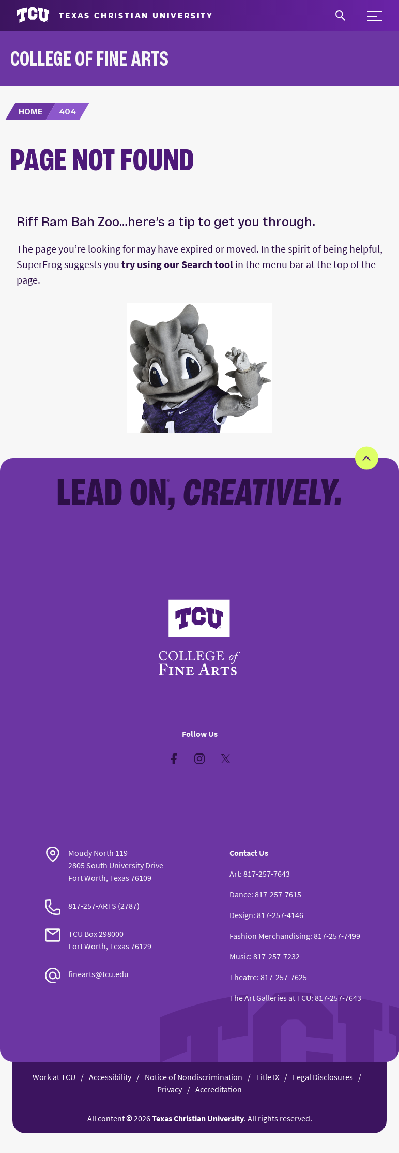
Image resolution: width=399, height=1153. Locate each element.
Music (239, 956)
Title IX (267, 1077)
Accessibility (110, 1077)
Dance (240, 894)
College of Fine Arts (89, 58)
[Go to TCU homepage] (115, 15)
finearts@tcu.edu (98, 974)
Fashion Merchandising (269, 935)
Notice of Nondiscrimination (193, 1077)
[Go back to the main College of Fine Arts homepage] (199, 637)
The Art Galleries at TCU (270, 998)
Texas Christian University (198, 1118)
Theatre (243, 977)
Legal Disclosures (323, 1077)
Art (234, 873)
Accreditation (218, 1089)
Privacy (169, 1089)
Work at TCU (54, 1077)
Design (241, 915)
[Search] (340, 15)
